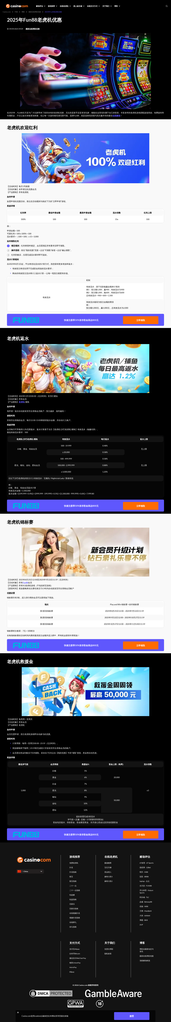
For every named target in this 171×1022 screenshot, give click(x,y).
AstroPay (73, 967)
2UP (141, 925)
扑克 (71, 867)
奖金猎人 (107, 872)
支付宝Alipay (74, 949)
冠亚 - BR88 (144, 877)
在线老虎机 (111, 856)
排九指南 (72, 927)
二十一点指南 (74, 890)
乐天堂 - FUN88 (146, 886)
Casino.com (7, 12)
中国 (16, 12)
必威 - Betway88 (146, 902)
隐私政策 (107, 954)
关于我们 (109, 942)
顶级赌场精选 (145, 960)
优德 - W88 (144, 906)
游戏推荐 (74, 856)
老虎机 (22, 402)
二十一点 (72, 886)
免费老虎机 (73, 863)
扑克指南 (72, 872)
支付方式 (74, 942)
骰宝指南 (72, 881)
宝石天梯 (107, 867)
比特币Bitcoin (74, 954)
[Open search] (167, 6)
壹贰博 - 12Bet (145, 867)
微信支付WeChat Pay (77, 958)
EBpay (71, 972)
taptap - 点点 (144, 881)
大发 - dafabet (145, 915)
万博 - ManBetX (146, 911)
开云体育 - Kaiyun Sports (146, 891)
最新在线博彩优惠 (35, 12)
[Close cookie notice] (17, 1012)
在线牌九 (72, 922)
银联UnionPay (74, 963)
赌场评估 (145, 856)
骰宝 (71, 877)
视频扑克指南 (74, 918)
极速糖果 (107, 863)
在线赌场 (116, 115)
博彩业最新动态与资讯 (147, 950)
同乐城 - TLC (144, 897)
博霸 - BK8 (144, 920)
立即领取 (140, 320)
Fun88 (25, 582)
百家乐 (72, 904)
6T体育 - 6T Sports (147, 863)
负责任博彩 (108, 949)
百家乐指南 (73, 908)
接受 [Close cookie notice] (132, 1016)
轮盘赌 (72, 895)
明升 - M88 (144, 872)
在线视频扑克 (74, 913)
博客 (23, 12)
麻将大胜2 (108, 881)
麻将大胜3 (108, 877)
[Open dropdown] (30, 871)
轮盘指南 (72, 899)
